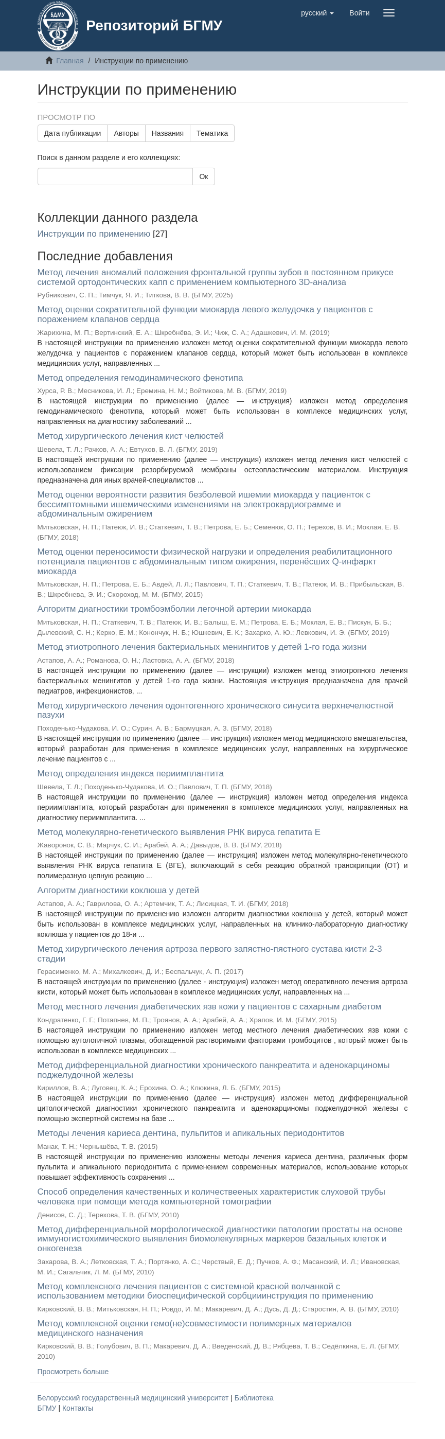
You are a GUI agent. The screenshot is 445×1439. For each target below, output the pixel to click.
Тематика (212, 133)
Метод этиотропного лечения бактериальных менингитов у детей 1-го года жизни (202, 647)
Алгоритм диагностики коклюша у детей (119, 890)
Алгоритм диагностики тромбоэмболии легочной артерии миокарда (174, 609)
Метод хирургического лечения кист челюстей (131, 436)
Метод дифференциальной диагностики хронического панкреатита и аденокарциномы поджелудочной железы (214, 1070)
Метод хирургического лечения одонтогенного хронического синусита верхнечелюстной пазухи (216, 710)
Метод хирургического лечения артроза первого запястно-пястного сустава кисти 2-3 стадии (210, 954)
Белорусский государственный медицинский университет (134, 1398)
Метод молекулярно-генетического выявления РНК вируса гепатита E (179, 832)
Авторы (126, 133)
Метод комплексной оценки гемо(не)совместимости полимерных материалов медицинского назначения (195, 1328)
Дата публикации (72, 133)
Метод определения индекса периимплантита (131, 773)
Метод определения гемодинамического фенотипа (140, 378)
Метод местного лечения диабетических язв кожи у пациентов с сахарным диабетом (210, 1006)
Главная (69, 61)
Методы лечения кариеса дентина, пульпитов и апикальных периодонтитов (191, 1133)
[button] (317, 13)
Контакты (77, 1408)
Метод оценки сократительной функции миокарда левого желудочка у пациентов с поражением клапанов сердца (205, 314)
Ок (203, 176)
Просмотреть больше (73, 1371)
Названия (168, 133)
